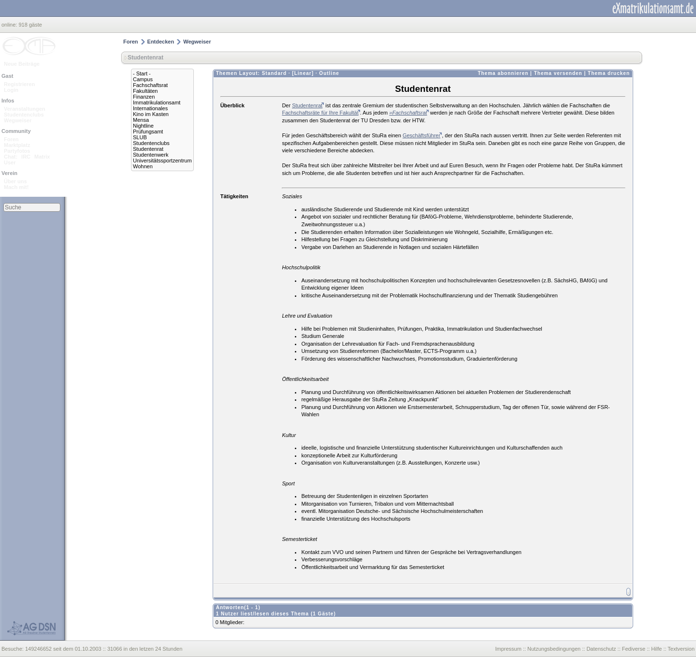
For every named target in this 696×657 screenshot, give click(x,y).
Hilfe (656, 649)
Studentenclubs (24, 114)
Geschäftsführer (421, 135)
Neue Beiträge (22, 64)
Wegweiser (17, 120)
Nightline (143, 126)
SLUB (140, 137)
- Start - (142, 73)
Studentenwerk (150, 155)
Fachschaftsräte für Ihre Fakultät (320, 113)
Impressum (508, 649)
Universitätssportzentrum (162, 160)
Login (11, 90)
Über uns (15, 181)
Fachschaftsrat (150, 85)
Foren (11, 139)
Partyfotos (17, 151)
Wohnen (143, 166)
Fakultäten (145, 91)
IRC (25, 157)
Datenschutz (601, 649)
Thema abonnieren (503, 73)
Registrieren (19, 84)
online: (9, 25)
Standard (274, 73)
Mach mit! (16, 187)
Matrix (42, 157)
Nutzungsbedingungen (553, 649)
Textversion (681, 649)
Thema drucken (609, 73)
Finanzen (144, 97)
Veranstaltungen (24, 109)
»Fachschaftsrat (408, 113)
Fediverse (633, 649)
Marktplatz (17, 145)
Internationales (150, 108)
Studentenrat (148, 149)
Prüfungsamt (148, 131)
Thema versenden (558, 73)
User (9, 162)
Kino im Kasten (151, 114)
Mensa (141, 120)
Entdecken (160, 41)
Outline (329, 73)
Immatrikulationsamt (156, 102)
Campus (143, 79)
